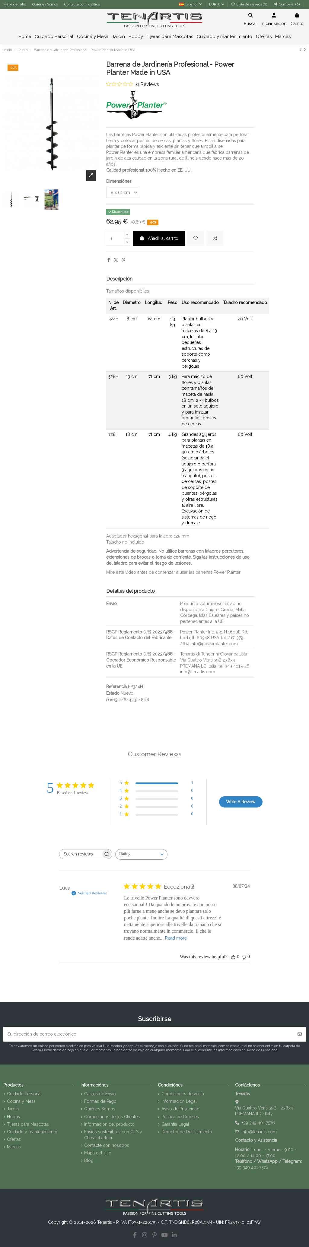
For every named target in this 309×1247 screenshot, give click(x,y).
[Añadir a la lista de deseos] (195, 238)
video (130, 572)
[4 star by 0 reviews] (156, 791)
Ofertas (14, 1139)
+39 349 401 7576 (258, 1122)
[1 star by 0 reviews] (156, 815)
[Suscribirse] (299, 1034)
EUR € (217, 4)
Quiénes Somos (45, 4)
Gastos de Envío (100, 1093)
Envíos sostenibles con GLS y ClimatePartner (113, 1134)
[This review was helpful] (233, 957)
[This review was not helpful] (244, 957)
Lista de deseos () (249, 4)
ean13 (111, 699)
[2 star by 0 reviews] (156, 807)
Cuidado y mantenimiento (32, 1131)
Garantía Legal (175, 1124)
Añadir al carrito (158, 238)
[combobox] (141, 854)
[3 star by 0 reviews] (156, 799)
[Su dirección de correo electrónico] (148, 1034)
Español (191, 4)
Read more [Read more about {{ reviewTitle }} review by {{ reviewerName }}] (176, 938)
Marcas (14, 1146)
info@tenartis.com (259, 1131)
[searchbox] (80, 854)
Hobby (14, 1116)
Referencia (116, 686)
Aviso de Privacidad (180, 1108)
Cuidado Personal (24, 1093)
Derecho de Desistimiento (186, 1131)
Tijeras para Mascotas (28, 1124)
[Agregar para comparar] (214, 238)
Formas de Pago (100, 1101)
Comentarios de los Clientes (112, 1116)
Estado (112, 693)
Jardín (13, 1108)
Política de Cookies (180, 1116)
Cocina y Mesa (21, 1101)
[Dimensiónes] (123, 192)
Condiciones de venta (182, 1093)
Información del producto (109, 1124)
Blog (89, 1160)
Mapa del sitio (15, 4)
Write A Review (240, 801)
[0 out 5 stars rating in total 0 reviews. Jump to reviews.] (132, 84)
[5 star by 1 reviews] (156, 784)
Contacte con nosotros (82, 4)
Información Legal (179, 1101)
